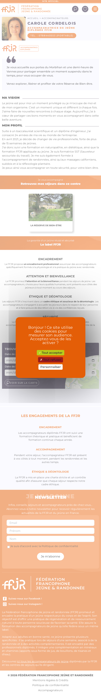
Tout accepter (51, 352)
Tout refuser (50, 360)
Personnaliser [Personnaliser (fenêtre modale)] (50, 367)
